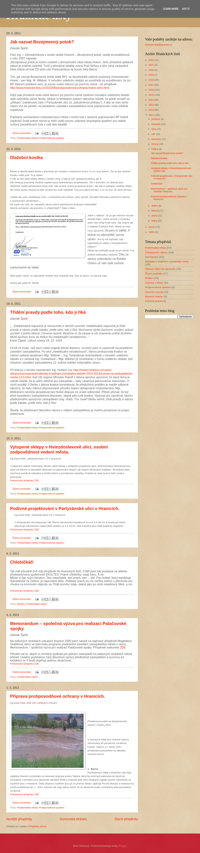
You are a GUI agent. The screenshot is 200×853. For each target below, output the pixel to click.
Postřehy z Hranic (154, 282)
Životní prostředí (153, 273)
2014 (151, 100)
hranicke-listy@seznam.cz (158, 44)
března (155, 210)
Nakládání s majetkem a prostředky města (166, 261)
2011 (151, 115)
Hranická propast (154, 301)
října (154, 129)
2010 (151, 227)
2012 (151, 109)
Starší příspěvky (126, 819)
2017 (151, 85)
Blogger (122, 846)
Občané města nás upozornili (160, 269)
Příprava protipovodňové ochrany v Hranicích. (57, 696)
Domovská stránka (73, 819)
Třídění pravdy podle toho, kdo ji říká (48, 312)
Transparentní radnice (156, 252)
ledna (154, 220)
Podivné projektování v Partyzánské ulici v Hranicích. (64, 508)
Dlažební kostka (26, 157)
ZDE (123, 647)
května (155, 149)
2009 (151, 232)
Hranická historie (153, 296)
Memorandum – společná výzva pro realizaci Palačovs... (169, 190)
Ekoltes (21, 604)
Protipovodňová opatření (51, 138)
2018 (151, 80)
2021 (151, 65)
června (155, 144)
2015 (151, 95)
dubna (154, 205)
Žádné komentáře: (22, 133)
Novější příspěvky (19, 819)
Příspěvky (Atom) (37, 826)
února (154, 215)
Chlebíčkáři (21, 562)
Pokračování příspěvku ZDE (24, 480)
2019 (151, 74)
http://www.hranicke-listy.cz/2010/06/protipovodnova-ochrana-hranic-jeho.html (59, 87)
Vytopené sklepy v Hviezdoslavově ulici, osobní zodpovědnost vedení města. (59, 449)
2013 (151, 104)
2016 (151, 89)
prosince (156, 119)
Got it (186, 8)
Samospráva (151, 257)
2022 (151, 60)
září (153, 134)
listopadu (156, 124)
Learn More (170, 8)
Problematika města (27, 138)
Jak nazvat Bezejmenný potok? (42, 41)
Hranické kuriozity (154, 292)
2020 (151, 70)
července (156, 139)
